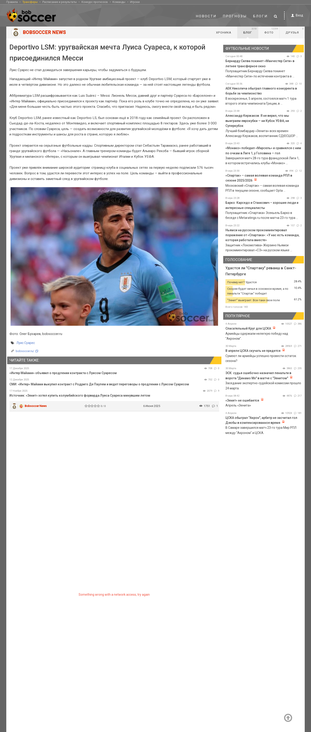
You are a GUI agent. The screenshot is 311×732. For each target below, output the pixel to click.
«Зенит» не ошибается (242, 400)
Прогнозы (235, 16)
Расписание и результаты (59, 2)
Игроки (135, 2)
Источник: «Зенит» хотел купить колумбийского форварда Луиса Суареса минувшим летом (79, 395)
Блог (250, 30)
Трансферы (30, 2)
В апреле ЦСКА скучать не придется (253, 351)
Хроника (223, 32)
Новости (206, 16)
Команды (118, 2)
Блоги (260, 16)
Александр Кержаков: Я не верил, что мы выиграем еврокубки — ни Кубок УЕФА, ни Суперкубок (257, 121)
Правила (12, 2)
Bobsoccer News (36, 406)
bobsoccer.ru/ (25, 351)
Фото (271, 30)
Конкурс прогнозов (95, 2)
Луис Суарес (25, 343)
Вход (296, 15)
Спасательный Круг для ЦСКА (248, 328)
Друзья (295, 30)
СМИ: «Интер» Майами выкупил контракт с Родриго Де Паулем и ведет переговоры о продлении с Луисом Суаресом (99, 384)
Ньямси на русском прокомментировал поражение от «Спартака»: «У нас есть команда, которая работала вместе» (262, 235)
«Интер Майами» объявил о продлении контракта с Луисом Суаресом (63, 373)
